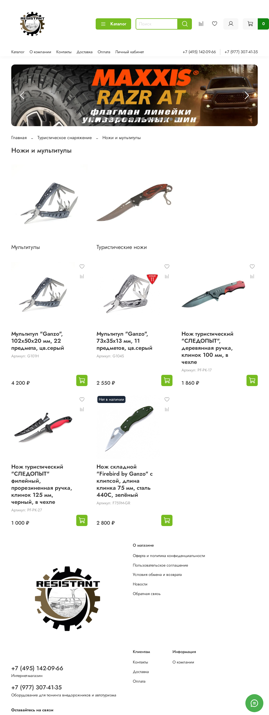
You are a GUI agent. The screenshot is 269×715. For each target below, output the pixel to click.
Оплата (104, 52)
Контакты (63, 52)
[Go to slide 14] (165, 119)
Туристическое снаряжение (64, 137)
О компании (40, 52)
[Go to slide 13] (160, 119)
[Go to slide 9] (137, 119)
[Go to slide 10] (143, 119)
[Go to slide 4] (109, 119)
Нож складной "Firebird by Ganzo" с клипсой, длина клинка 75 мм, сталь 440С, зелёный (125, 481)
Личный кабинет (129, 52)
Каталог (113, 24)
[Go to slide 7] (126, 119)
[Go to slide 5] (114, 119)
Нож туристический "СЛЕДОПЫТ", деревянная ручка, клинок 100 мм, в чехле (207, 348)
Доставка (85, 52)
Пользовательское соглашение (160, 565)
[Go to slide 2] (98, 119)
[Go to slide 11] (148, 119)
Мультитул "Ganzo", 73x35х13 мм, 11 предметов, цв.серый (125, 341)
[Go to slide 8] (131, 119)
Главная (19, 137)
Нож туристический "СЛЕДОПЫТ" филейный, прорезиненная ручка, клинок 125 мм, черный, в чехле (41, 484)
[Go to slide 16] (176, 119)
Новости (140, 584)
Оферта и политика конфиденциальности (169, 555)
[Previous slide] (22, 95)
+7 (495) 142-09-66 (199, 52)
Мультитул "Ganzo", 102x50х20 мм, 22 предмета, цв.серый (37, 341)
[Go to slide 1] (92, 119)
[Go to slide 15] (171, 119)
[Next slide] (246, 95)
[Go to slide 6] (120, 119)
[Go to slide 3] (103, 119)
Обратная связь (147, 593)
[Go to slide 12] (154, 119)
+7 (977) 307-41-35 (241, 52)
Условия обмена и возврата (157, 574)
